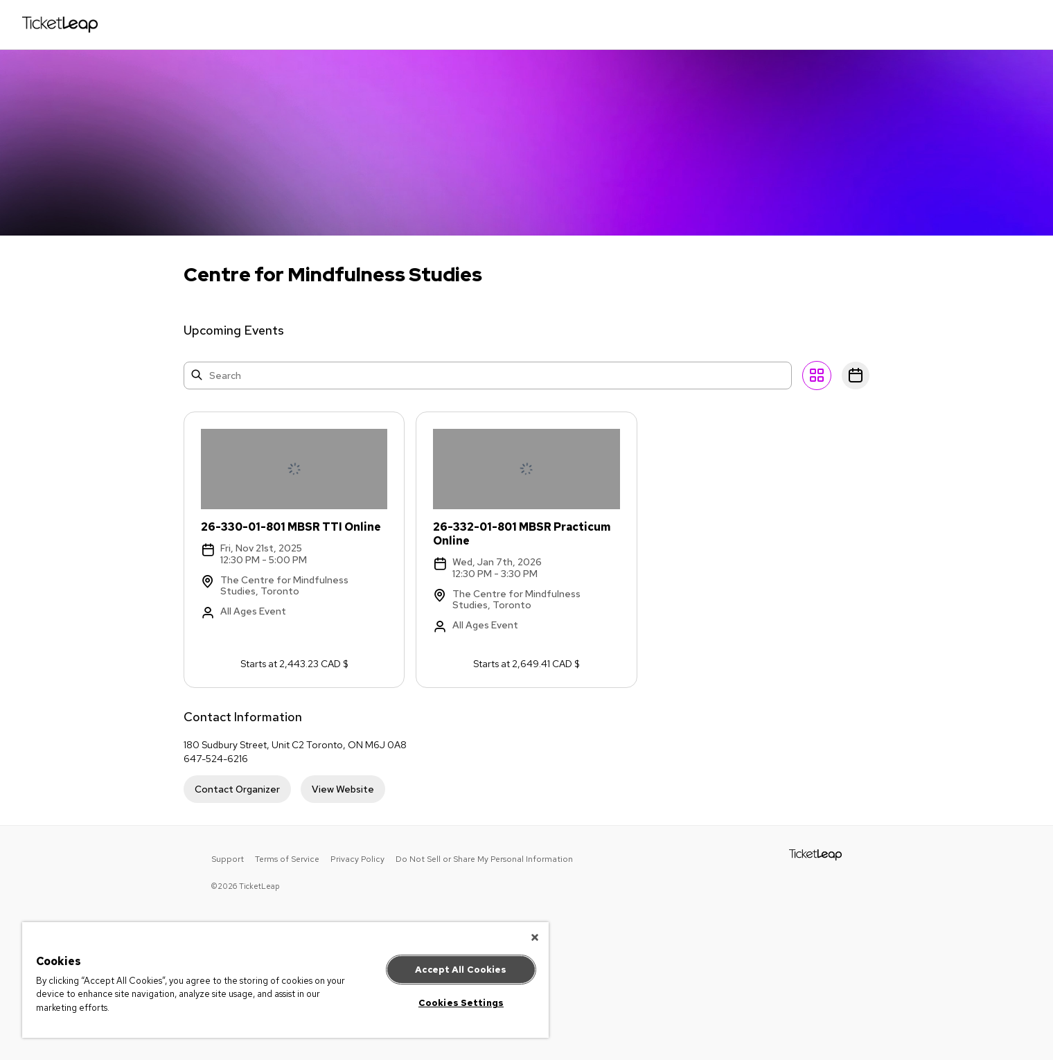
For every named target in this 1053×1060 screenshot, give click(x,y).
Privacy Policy (357, 859)
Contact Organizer (237, 789)
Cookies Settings (461, 1003)
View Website (343, 789)
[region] (285, 980)
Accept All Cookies (460, 969)
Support (227, 859)
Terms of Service (287, 859)
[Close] (535, 937)
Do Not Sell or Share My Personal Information (484, 859)
